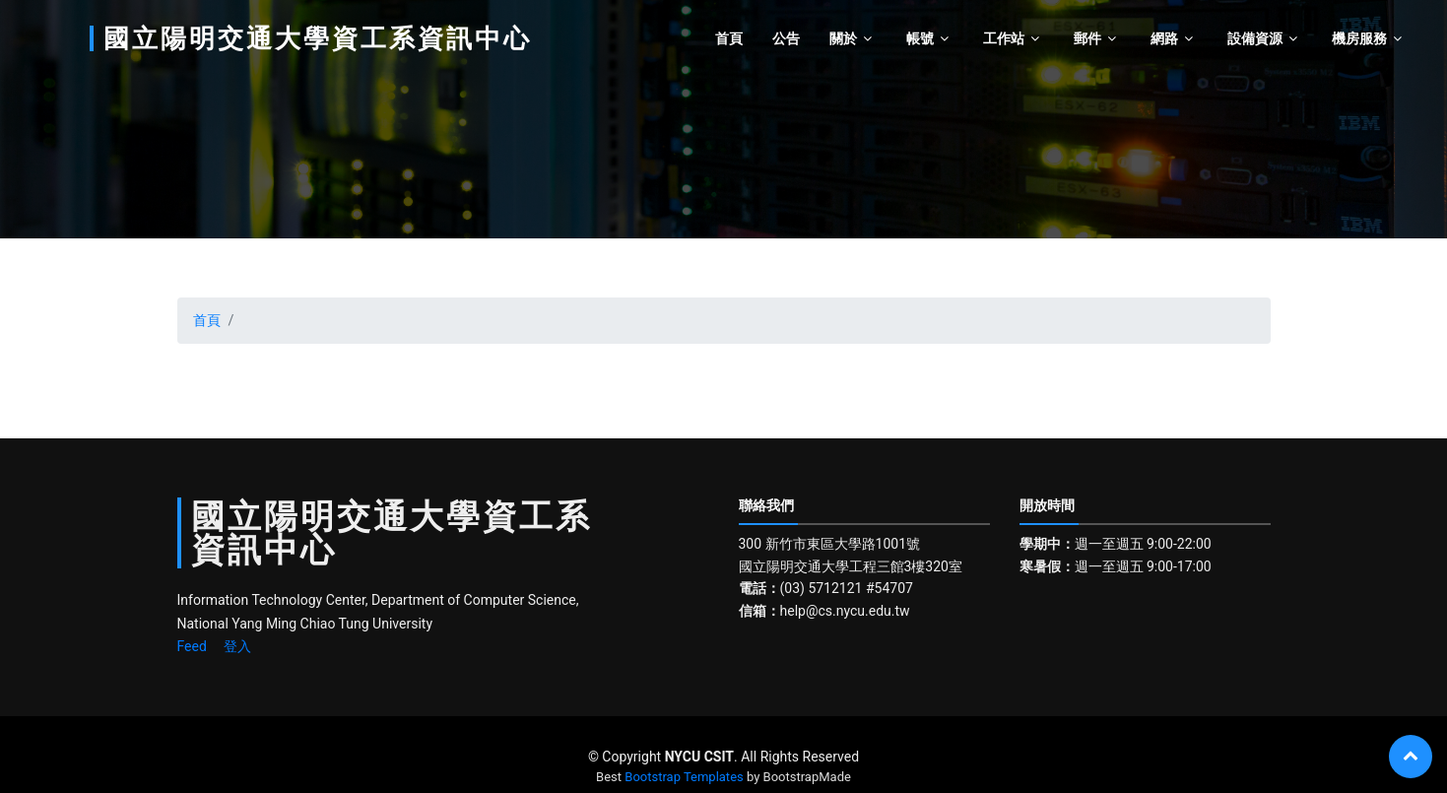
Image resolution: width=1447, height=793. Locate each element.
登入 (237, 646)
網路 (1164, 38)
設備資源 (1255, 38)
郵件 (1087, 38)
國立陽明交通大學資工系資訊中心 (317, 38)
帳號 (920, 38)
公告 (786, 38)
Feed (192, 646)
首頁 (729, 38)
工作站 (1003, 38)
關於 (843, 38)
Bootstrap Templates (684, 776)
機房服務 (1359, 38)
